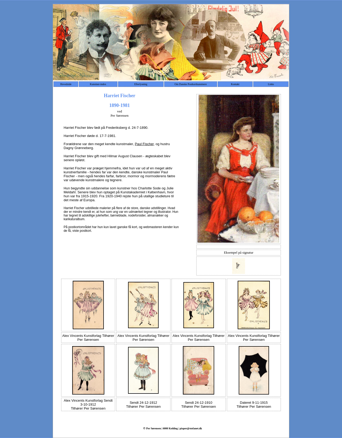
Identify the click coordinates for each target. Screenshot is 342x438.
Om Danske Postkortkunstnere (190, 84)
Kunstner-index (98, 84)
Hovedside (65, 84)
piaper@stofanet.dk (191, 428)
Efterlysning (140, 84)
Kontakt (235, 84)
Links (271, 84)
